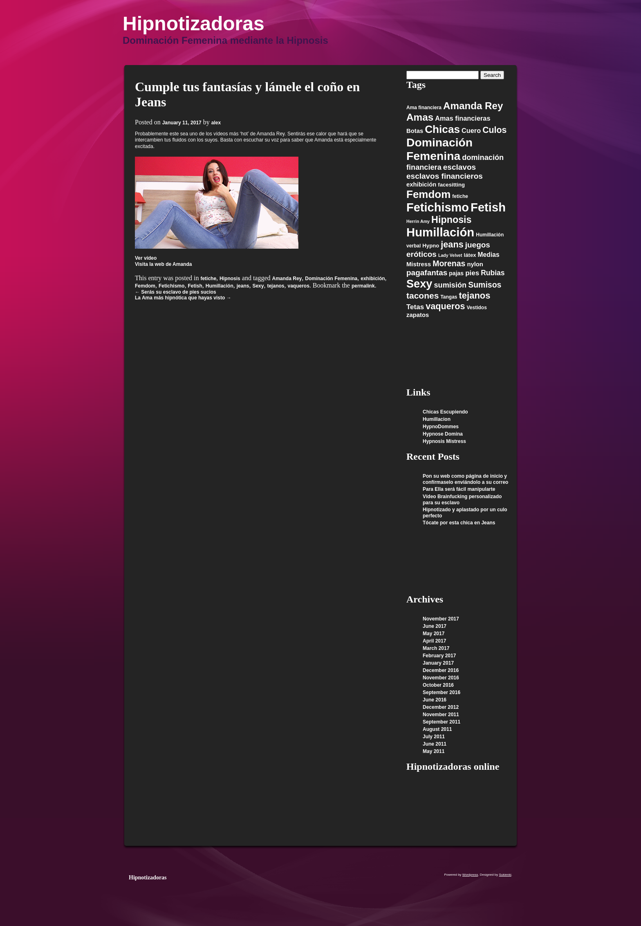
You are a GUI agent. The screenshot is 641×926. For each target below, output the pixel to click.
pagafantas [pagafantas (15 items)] (426, 272)
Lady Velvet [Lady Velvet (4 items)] (450, 255)
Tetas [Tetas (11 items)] (415, 307)
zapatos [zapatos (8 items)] (417, 315)
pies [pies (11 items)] (472, 273)
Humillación (219, 286)
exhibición (373, 278)
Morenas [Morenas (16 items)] (449, 263)
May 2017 (433, 633)
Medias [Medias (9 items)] (489, 254)
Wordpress (470, 875)
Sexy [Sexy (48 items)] (419, 283)
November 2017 (441, 619)
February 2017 (439, 656)
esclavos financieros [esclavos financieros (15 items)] (444, 176)
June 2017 (434, 626)
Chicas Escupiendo (445, 412)
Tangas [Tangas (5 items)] (448, 297)
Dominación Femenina (331, 278)
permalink (363, 286)
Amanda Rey (287, 278)
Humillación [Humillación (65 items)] (440, 232)
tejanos (275, 286)
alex (216, 123)
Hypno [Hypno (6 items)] (430, 246)
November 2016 (441, 678)
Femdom (145, 286)
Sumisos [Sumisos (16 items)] (484, 284)
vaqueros (298, 286)
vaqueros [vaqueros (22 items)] (445, 306)
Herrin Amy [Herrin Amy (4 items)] (418, 221)
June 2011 (434, 744)
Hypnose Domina (443, 434)
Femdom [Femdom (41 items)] (428, 194)
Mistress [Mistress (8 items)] (418, 264)
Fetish (195, 286)
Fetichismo (171, 286)
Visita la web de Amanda (163, 264)
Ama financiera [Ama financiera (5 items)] (424, 107)
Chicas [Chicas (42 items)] (442, 129)
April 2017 (434, 641)
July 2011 (434, 736)
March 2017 (436, 648)
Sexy (258, 286)
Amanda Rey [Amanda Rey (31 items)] (473, 105)
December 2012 (441, 707)
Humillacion (436, 419)
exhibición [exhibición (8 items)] (421, 184)
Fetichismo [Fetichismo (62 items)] (437, 207)
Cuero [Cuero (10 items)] (471, 130)
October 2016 (438, 685)
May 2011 (433, 751)
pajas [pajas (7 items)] (456, 273)
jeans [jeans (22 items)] (452, 244)
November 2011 (441, 714)
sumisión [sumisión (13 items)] (450, 285)
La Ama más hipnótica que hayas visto (183, 298)
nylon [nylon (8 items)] (475, 264)
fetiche (208, 278)
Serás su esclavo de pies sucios (175, 292)
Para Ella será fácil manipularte (459, 489)
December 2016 (441, 670)
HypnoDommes (441, 426)
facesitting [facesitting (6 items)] (451, 185)
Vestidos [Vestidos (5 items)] (476, 307)
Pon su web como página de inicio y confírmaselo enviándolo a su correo (465, 479)
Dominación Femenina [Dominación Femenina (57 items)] (439, 149)
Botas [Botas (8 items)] (414, 131)
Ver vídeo (146, 258)
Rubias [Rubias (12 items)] (492, 273)
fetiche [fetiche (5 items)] (460, 196)
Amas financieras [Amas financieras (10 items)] (462, 118)
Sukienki (505, 875)
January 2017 (438, 663)
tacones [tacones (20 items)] (422, 295)
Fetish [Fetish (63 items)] (488, 207)
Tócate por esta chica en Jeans (459, 523)
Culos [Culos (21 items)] (494, 130)
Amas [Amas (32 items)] (419, 117)
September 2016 (441, 692)
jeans (243, 286)
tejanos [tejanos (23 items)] (475, 295)
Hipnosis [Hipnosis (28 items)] (451, 219)
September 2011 (441, 722)
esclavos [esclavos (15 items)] (459, 167)
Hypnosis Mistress (444, 441)
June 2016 (434, 700)
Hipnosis (230, 278)
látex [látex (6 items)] (470, 255)
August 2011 (437, 729)
